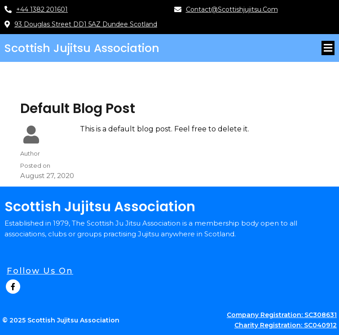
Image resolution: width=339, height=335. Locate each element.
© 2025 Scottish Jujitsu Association (60, 320)
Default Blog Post (77, 108)
